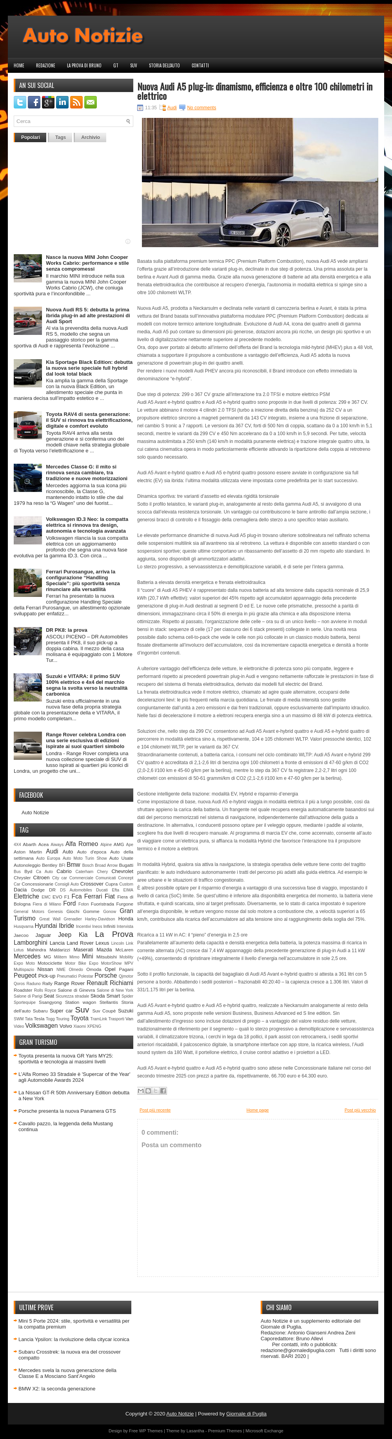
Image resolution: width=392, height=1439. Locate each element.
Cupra (111, 883)
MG (47, 956)
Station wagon (80, 1002)
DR (52, 889)
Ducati (101, 890)
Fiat (110, 896)
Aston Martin (28, 851)
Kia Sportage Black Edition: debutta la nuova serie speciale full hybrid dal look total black (89, 368)
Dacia (20, 890)
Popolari (30, 137)
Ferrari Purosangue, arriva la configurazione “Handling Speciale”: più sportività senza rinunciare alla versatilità (83, 580)
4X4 (17, 844)
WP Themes (151, 1430)
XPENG (94, 1026)
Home (19, 65)
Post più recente (155, 1110)
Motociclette (50, 962)
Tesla (39, 1018)
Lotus (19, 950)
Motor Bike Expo (81, 963)
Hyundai (45, 925)
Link (129, 943)
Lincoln (117, 943)
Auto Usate (121, 858)
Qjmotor (126, 976)
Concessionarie (37, 883)
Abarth (29, 844)
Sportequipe (25, 1002)
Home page (258, 1110)
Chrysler (22, 877)
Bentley (49, 865)
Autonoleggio (27, 865)
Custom (126, 884)
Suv (133, 65)
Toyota (80, 1018)
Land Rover (80, 943)
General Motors (29, 911)
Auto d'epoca (92, 851)
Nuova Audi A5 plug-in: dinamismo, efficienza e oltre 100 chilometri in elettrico (254, 90)
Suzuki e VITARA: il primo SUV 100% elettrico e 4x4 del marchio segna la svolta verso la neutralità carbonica (86, 685)
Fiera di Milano (47, 904)
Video (19, 1026)
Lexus (102, 943)
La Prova (114, 933)
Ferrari (93, 896)
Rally (47, 983)
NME (60, 969)
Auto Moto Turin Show (85, 858)
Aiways (57, 844)
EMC (46, 897)
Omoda (93, 969)
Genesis (55, 911)
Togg (50, 1019)
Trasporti (116, 1019)
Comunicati (106, 878)
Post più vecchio (360, 1110)
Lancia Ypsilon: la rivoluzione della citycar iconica (73, 1339)
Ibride (66, 925)
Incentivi (83, 926)
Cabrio (63, 871)
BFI (62, 865)
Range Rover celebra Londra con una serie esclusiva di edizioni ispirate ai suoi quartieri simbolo (86, 740)
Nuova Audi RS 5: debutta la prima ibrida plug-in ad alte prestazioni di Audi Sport (88, 315)
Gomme (91, 911)
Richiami (121, 983)
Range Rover (69, 983)
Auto (68, 852)
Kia (83, 934)
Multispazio (24, 969)
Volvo (66, 1026)
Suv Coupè (104, 1010)
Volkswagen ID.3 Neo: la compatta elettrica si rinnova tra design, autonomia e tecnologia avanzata (87, 525)
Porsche (105, 975)
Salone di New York (115, 990)
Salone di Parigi (28, 996)
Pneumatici (67, 976)
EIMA (128, 890)
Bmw (73, 864)
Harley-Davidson (100, 919)
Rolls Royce (45, 990)
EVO (57, 896)
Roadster (23, 989)
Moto (30, 963)
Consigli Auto (67, 884)
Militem (60, 957)
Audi (52, 851)
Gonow (109, 911)
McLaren (124, 949)
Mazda (104, 950)
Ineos (97, 926)
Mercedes (27, 956)
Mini (87, 956)
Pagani (126, 969)
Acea (43, 844)
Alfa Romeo (81, 844)
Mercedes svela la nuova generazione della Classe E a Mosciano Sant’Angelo (67, 1373)
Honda (125, 919)
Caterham (85, 872)
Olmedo (76, 969)
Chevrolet (122, 871)
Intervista (125, 926)
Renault (97, 983)
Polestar (85, 976)
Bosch (88, 865)
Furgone (124, 903)
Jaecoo (21, 935)
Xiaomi (79, 1026)
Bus (17, 872)
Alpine (106, 844)
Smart (113, 996)
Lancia (57, 943)
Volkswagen (41, 1025)
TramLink (98, 1019)
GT (115, 65)
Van (129, 1018)
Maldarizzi (59, 949)
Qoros (19, 984)
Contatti (200, 65)
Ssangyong (50, 1002)
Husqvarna (23, 926)
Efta (115, 890)
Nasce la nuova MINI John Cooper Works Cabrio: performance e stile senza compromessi (87, 263)
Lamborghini (30, 942)
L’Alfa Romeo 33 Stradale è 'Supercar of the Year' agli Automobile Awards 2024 (74, 1077)
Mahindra (36, 949)
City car (59, 878)
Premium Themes (225, 1430)
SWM (19, 1019)
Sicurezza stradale (72, 996)
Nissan (45, 969)
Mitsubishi (106, 956)
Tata (29, 1019)
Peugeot (25, 975)
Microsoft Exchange (264, 1430)
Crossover (91, 884)
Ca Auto (44, 872)
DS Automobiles (76, 890)
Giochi (72, 911)
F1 (67, 896)
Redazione (45, 65)
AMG (119, 844)
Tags (60, 137)
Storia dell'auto (164, 65)
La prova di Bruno (84, 65)
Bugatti (126, 865)
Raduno (33, 984)
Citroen (41, 877)
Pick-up (46, 976)
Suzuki (125, 1011)
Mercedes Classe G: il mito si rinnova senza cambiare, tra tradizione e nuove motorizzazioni (86, 472)
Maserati (83, 950)
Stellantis (109, 1002)
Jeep (64, 934)
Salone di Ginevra (76, 989)
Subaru (40, 1010)
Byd (28, 871)
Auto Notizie (35, 812)
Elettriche (26, 896)
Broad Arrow (106, 865)
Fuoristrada (102, 903)
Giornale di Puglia (246, 1414)
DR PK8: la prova (66, 630)
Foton (83, 904)
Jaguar (43, 935)
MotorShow (111, 963)
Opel (110, 969)
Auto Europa (48, 858)
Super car (61, 1011)
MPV (129, 963)
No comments (201, 107)
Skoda (98, 996)
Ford (69, 903)
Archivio (90, 137)
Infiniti (109, 926)
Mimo (74, 957)
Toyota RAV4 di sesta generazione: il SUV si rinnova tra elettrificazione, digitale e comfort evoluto (89, 420)
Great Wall (49, 919)
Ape (130, 844)
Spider (127, 996)
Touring (62, 1019)
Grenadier (73, 919)
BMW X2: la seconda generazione (57, 1389)
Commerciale (81, 878)
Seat (49, 996)
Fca (77, 896)
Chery (102, 872)
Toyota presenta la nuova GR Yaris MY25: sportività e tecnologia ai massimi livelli (65, 1059)
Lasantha (195, 1430)
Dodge (38, 889)
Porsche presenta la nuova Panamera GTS (67, 1111)
